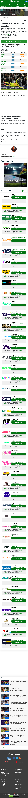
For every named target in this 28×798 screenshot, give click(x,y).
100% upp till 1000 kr (15, 281)
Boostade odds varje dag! (16, 473)
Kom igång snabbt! (15, 577)
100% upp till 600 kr (15, 483)
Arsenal (5, 14)
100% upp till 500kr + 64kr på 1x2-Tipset (18, 250)
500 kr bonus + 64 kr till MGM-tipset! (17, 324)
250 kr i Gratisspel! (15, 206)
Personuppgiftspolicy (19, 785)
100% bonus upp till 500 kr (16, 588)
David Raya (4, 54)
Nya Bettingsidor (4, 769)
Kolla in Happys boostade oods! (17, 377)
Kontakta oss (18, 783)
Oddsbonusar (18, 768)
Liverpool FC (11, 14)
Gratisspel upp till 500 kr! (16, 504)
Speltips (3, 784)
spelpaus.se (5, 200)
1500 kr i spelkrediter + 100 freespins (16, 409)
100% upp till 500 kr (15, 227)
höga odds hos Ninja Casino (17, 356)
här (18, 200)
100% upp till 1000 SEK (16, 441)
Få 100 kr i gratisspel (15, 609)
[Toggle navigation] (2, 1)
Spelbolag (3, 768)
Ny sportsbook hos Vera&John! (17, 462)
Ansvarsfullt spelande (19, 794)
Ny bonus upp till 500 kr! (16, 313)
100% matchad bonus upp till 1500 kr (18, 238)
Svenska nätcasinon (5, 787)
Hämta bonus (18, 197)
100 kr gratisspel (14, 525)
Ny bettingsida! (14, 346)
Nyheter (2, 785)
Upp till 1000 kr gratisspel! (16, 216)
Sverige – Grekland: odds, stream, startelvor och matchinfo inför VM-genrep (18, 683)
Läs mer (24, 190)
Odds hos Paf (14, 546)
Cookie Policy (18, 787)
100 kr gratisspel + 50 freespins (17, 567)
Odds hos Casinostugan (16, 535)
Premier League (17, 14)
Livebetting (3, 775)
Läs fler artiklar (4, 748)
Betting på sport (4, 783)
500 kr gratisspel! (14, 195)
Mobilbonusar (18, 770)
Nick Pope (3, 70)
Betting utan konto (5, 773)
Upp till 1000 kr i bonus (16, 292)
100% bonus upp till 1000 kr (17, 302)
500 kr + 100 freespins (15, 556)
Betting (7, 34)
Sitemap (17, 788)
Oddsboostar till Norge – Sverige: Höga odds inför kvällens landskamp (18, 743)
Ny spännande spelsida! (16, 431)
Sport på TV (3, 781)
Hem (2, 8)
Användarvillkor (18, 784)
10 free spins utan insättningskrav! (18, 398)
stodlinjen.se (20, 210)
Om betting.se (18, 781)
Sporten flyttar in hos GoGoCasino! (18, 452)
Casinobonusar (18, 772)
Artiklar (5, 8)
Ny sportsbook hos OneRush (17, 640)
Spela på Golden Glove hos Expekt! (14, 41)
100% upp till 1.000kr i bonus (17, 271)
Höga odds (13, 630)
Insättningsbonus (19, 769)
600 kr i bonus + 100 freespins (17, 335)
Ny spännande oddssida (16, 493)
